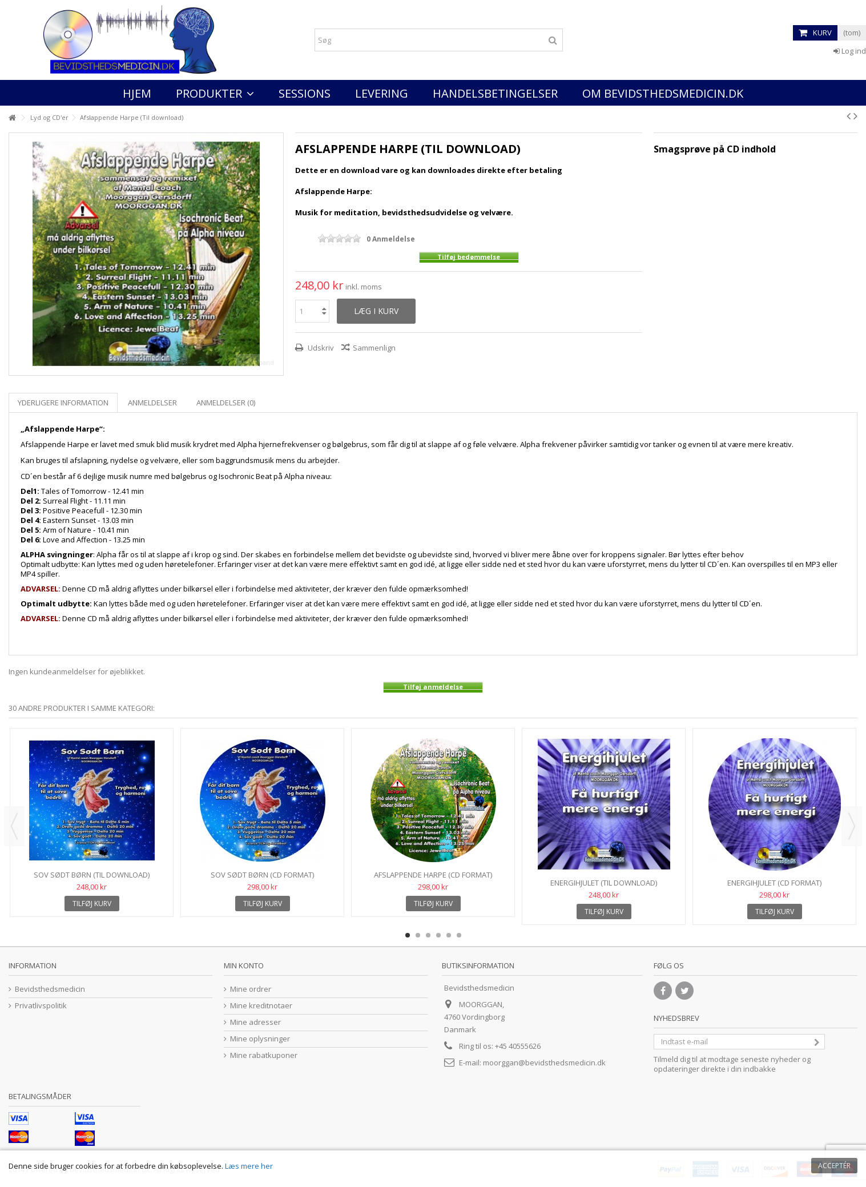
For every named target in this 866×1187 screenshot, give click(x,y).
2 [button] (418, 935)
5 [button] (448, 935)
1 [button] (407, 935)
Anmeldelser (152, 402)
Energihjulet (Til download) (603, 883)
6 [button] (459, 935)
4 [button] (438, 935)
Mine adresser (255, 1022)
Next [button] (851, 826)
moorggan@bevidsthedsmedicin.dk (544, 1062)
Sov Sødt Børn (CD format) (262, 875)
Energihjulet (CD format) (774, 883)
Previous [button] (14, 826)
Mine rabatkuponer (263, 1055)
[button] (214, 93)
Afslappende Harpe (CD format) (433, 875)
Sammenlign (374, 348)
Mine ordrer (250, 989)
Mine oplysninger (260, 1039)
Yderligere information (63, 402)
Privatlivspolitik (41, 1006)
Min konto (244, 965)
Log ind (849, 51)
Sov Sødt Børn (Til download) (92, 875)
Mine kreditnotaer (261, 1006)
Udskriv (320, 348)
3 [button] (428, 935)
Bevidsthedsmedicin (50, 989)
